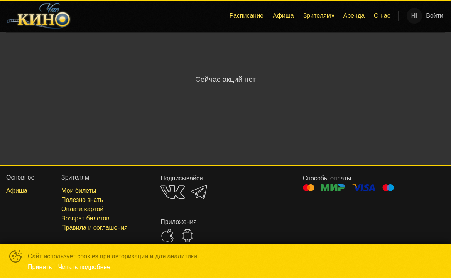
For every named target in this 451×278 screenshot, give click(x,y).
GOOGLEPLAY (187, 235)
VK (172, 192)
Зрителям (317, 15)
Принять (40, 267)
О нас (382, 15)
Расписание (247, 15)
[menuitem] (246, 16)
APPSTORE (167, 235)
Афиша (283, 15)
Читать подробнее (84, 267)
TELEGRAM (199, 192)
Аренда (354, 15)
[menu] (236, 16)
